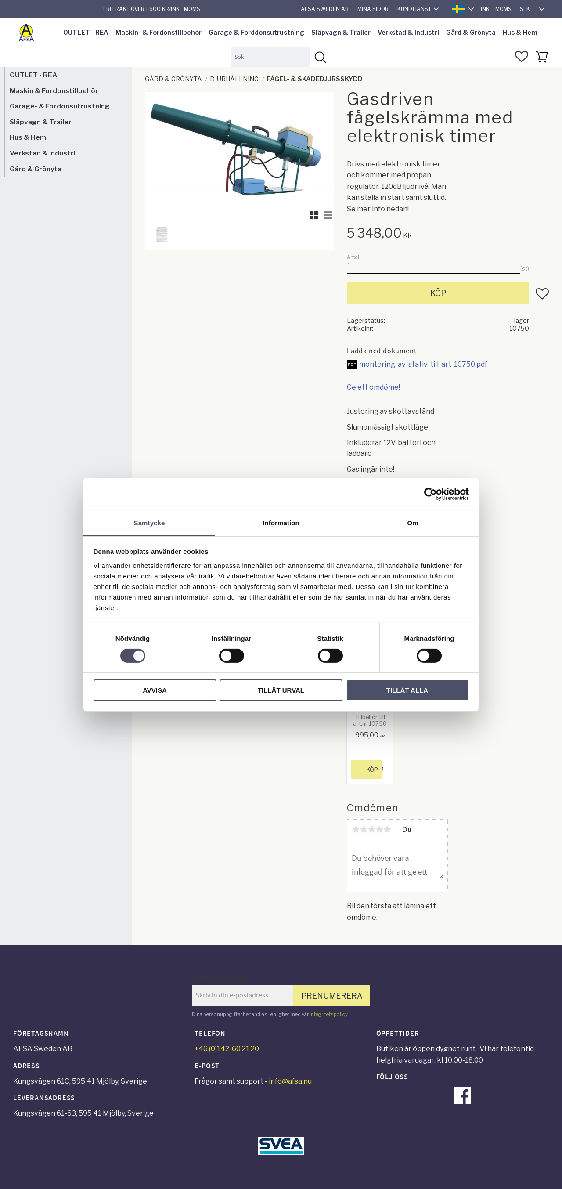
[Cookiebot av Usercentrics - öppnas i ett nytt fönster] (430, 494)
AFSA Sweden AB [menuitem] (325, 9)
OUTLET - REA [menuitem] (85, 32)
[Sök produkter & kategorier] (270, 57)
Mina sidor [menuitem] (373, 9)
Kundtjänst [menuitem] (414, 9)
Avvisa (155, 690)
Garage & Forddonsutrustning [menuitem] (256, 32)
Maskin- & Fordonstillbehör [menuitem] (158, 32)
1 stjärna (356, 829)
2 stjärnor (363, 829)
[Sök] (320, 57)
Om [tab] (412, 522)
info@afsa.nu (290, 1081)
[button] (521, 56)
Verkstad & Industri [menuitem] (408, 32)
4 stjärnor (379, 829)
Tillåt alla (407, 690)
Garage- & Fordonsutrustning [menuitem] (60, 106)
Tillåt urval (281, 690)
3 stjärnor (371, 829)
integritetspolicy (328, 1014)
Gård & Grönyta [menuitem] (471, 32)
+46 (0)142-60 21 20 (227, 1048)
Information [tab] (281, 522)
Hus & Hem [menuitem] (520, 32)
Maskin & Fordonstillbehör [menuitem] (54, 91)
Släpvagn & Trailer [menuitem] (341, 32)
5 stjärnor (387, 829)
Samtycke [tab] (149, 522)
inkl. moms (496, 9)
